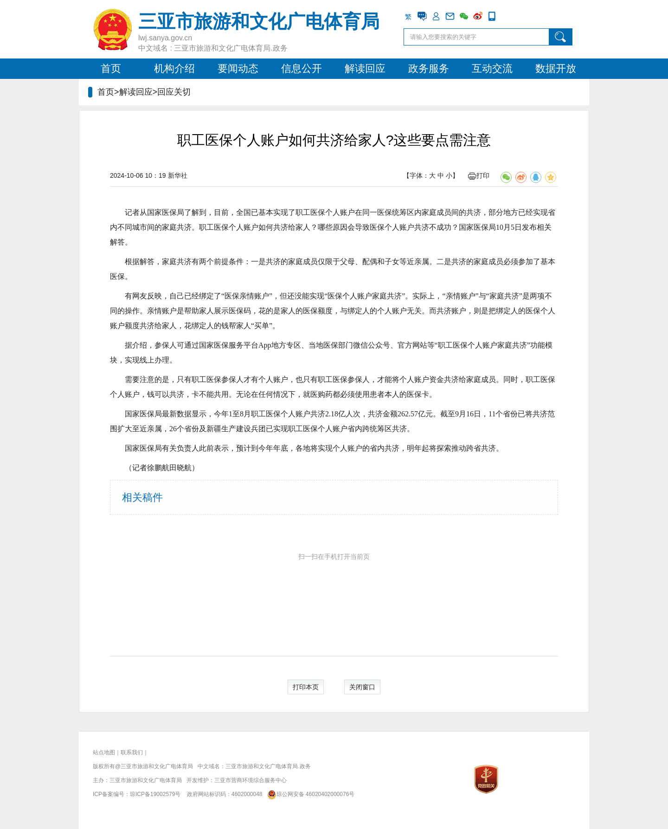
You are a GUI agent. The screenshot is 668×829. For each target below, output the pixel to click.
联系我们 (132, 752)
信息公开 (301, 68)
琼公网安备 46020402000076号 (309, 794)
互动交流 (492, 68)
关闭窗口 (362, 687)
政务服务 (428, 68)
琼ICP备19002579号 (155, 794)
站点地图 (104, 752)
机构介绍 (174, 68)
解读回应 (365, 68)
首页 (111, 68)
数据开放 (555, 68)
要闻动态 (238, 68)
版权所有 (104, 766)
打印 (478, 175)
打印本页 (306, 687)
